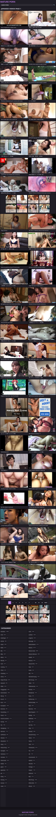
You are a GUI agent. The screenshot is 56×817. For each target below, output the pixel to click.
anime (4, 641)
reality (32, 715)
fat (3, 725)
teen (31, 744)
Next (45, 602)
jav (3, 773)
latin (31, 631)
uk (31, 754)
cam (3, 664)
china (3, 677)
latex (3, 786)
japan (4, 767)
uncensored (33, 757)
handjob (4, 751)
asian (4, 644)
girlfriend (4, 735)
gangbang (5, 728)
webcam (32, 773)
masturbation (34, 644)
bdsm (4, 657)
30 (35, 602)
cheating (4, 673)
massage (32, 641)
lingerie (32, 638)
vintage (32, 767)
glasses (4, 738)
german (4, 731)
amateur (5, 631)
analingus (5, 638)
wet (31, 776)
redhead (33, 718)
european (5, 706)
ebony (4, 696)
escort (4, 699)
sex (31, 722)
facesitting (5, 712)
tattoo (32, 741)
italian (4, 764)
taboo (32, 738)
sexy (31, 728)
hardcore (5, 754)
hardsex (4, 757)
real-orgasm (34, 712)
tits (31, 751)
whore (32, 786)
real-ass (32, 709)
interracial (5, 760)
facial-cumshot (6, 718)
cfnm (3, 670)
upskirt (32, 760)
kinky (3, 776)
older (32, 683)
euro (3, 702)
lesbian (32, 635)
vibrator (32, 764)
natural (32, 660)
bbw (3, 654)
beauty (4, 660)
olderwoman (33, 686)
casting (4, 667)
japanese (5, 770)
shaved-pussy (34, 735)
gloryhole (4, 741)
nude (31, 670)
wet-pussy (33, 780)
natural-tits (33, 664)
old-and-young (34, 677)
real (31, 706)
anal (3, 635)
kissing (4, 780)
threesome (33, 747)
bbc (3, 651)
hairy (4, 744)
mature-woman (34, 654)
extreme (4, 709)
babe (4, 648)
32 (42, 602)
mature (32, 648)
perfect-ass (33, 699)
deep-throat (5, 680)
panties (32, 689)
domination (5, 693)
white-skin (33, 783)
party (31, 696)
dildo (4, 686)
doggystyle (5, 689)
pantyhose (33, 693)
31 (38, 602)
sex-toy (32, 725)
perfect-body (33, 702)
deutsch (4, 683)
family (4, 722)
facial (4, 715)
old (31, 673)
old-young (33, 680)
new (31, 667)
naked (32, 657)
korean (4, 783)
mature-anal (33, 651)
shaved (32, 731)
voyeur (32, 770)
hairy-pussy (5, 747)
